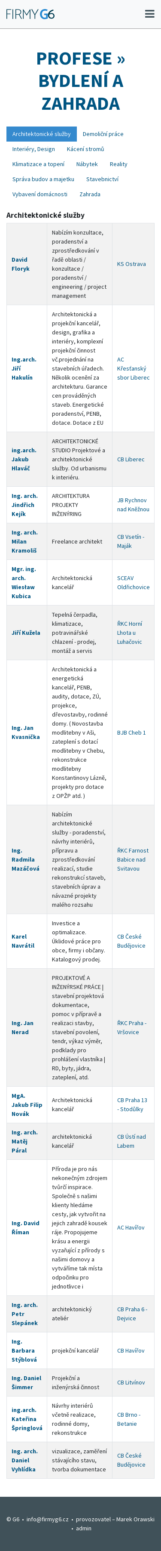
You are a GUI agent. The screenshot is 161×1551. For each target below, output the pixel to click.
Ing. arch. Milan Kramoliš (25, 541)
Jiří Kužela (26, 632)
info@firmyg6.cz (48, 1519)
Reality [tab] (119, 164)
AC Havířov (131, 1227)
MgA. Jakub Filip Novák (27, 1105)
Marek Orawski (135, 1519)
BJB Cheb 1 (131, 732)
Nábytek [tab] (87, 164)
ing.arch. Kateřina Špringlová (27, 1419)
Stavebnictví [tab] (102, 179)
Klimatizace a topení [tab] (38, 164)
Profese (74, 58)
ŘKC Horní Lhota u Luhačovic (129, 633)
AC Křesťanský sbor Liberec (133, 368)
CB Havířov (131, 1350)
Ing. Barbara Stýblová (24, 1350)
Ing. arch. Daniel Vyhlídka (25, 1460)
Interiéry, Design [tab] (33, 149)
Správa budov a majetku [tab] (43, 179)
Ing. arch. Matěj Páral (25, 1141)
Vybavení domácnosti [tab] (39, 194)
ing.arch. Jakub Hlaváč (24, 459)
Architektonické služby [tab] (41, 134)
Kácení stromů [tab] (85, 149)
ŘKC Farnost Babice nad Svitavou (133, 859)
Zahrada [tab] (89, 194)
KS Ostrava (131, 264)
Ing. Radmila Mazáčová (25, 859)
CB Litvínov (131, 1382)
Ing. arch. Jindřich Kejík (25, 505)
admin (83, 1528)
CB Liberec (131, 459)
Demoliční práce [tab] (103, 134)
